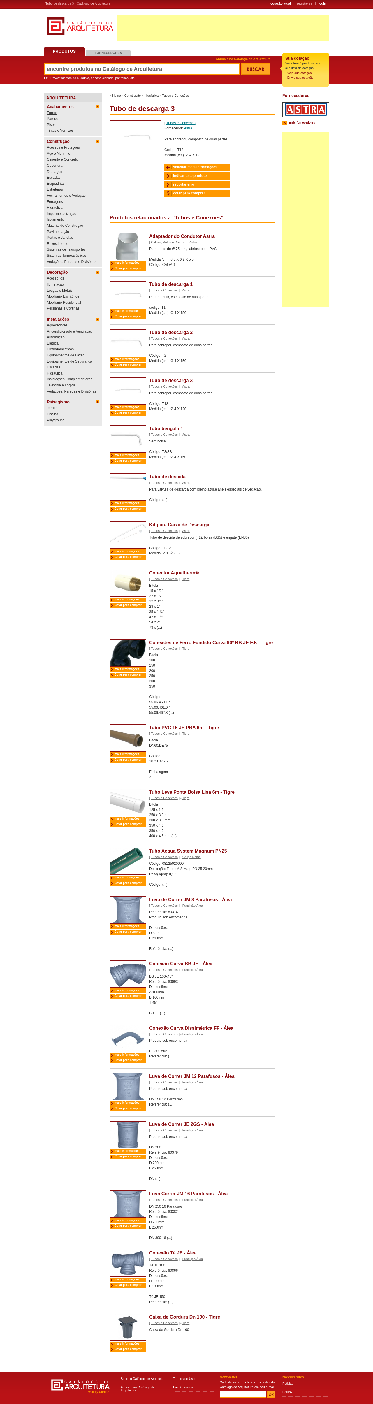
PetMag (287, 1383)
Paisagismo (58, 402)
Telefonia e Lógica (61, 385)
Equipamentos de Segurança (69, 361)
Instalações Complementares (69, 379)
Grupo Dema (191, 857)
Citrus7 (287, 1392)
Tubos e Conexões (175, 95)
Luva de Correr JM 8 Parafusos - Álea (190, 899)
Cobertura (54, 166)
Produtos (64, 51)
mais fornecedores (302, 122)
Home (116, 95)
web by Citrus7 (98, 1392)
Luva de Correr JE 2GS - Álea (181, 1124)
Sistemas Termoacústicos (67, 256)
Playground (56, 420)
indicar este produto (190, 176)
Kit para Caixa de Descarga (179, 524)
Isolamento (55, 219)
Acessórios (55, 278)
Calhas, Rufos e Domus (168, 242)
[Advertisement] (223, 28)
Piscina (52, 414)
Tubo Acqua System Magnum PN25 (188, 850)
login (322, 3)
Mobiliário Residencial (64, 303)
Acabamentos (60, 106)
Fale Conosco (183, 1387)
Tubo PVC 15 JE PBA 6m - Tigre (184, 727)
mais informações (127, 262)
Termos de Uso (184, 1378)
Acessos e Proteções (63, 147)
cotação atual (280, 3)
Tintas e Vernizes (60, 131)
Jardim (52, 408)
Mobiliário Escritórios (63, 296)
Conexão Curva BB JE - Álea (180, 963)
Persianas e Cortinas (63, 308)
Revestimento (57, 244)
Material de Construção (65, 226)
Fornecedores (108, 53)
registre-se (304, 3)
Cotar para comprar (128, 268)
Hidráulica (54, 207)
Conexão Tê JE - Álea (173, 1252)
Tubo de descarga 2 (171, 332)
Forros (52, 113)
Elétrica (53, 343)
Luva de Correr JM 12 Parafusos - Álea (192, 1076)
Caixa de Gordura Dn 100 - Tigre (184, 1317)
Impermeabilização (61, 214)
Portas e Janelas (60, 238)
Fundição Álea (192, 905)
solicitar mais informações (195, 167)
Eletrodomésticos (60, 349)
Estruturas (55, 189)
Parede (52, 119)
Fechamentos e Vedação (66, 196)
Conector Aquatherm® (174, 572)
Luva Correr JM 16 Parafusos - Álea (188, 1193)
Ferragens (55, 202)
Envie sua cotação (300, 77)
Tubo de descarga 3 (171, 380)
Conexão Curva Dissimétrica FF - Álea (191, 1028)
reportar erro (183, 184)
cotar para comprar (189, 193)
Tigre (186, 579)
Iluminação (55, 284)
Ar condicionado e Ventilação (69, 331)
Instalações (58, 319)
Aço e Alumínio (58, 154)
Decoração (57, 272)
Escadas (53, 177)
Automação (56, 337)
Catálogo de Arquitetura (80, 28)
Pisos (51, 125)
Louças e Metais (59, 291)
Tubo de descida (167, 476)
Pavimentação (58, 232)
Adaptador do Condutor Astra (182, 236)
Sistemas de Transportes (66, 249)
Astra (188, 128)
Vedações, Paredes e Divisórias (71, 262)
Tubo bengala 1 (166, 428)
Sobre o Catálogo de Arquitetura (143, 1378)
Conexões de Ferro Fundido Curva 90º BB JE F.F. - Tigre (211, 642)
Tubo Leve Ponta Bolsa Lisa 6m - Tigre (192, 792)
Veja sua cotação (299, 73)
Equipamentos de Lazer (65, 355)
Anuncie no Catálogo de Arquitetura (243, 59)
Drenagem (55, 172)
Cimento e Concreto (62, 159)
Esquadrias (55, 184)
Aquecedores (57, 325)
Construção (58, 141)
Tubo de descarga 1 (171, 284)
